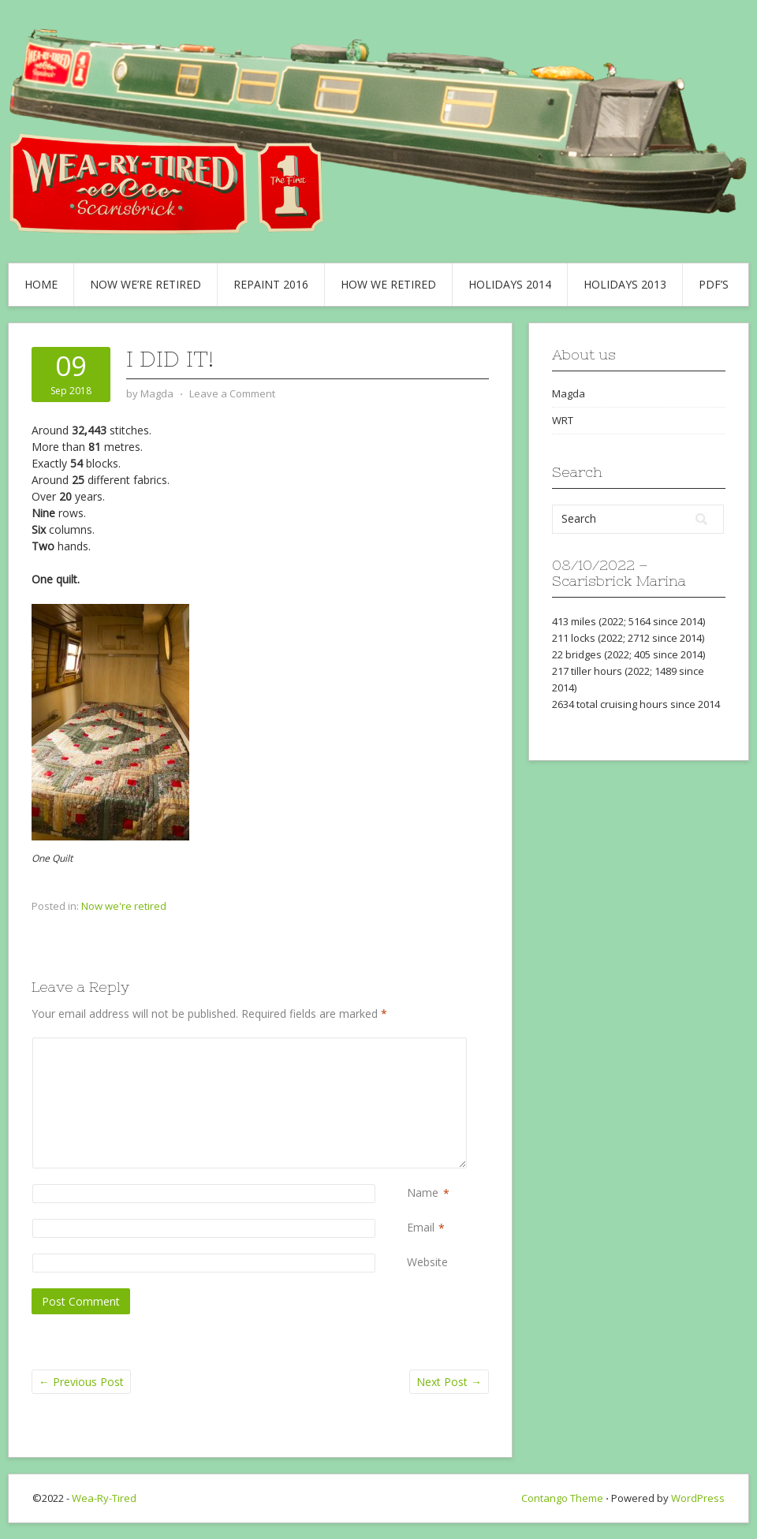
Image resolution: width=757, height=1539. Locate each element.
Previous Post (81, 1381)
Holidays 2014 (509, 284)
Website (427, 1261)
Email (420, 1228)
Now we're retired (123, 906)
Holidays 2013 (625, 284)
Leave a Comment (232, 393)
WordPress (698, 1498)
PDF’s (714, 284)
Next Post (449, 1381)
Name (422, 1193)
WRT (562, 420)
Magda (568, 393)
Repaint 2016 (270, 284)
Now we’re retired (145, 284)
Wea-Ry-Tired (104, 1498)
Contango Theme (562, 1498)
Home (41, 284)
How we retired (388, 284)
